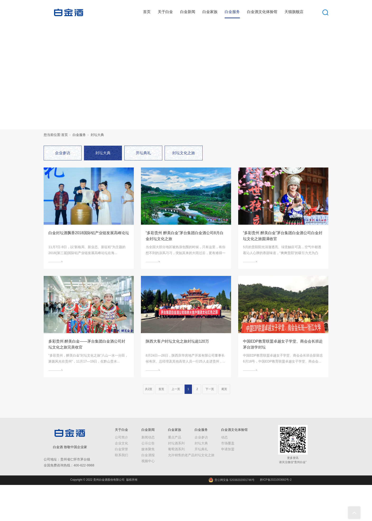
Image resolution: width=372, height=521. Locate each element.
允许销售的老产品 (181, 455)
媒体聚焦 (148, 449)
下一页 (209, 389)
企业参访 (62, 153)
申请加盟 (227, 449)
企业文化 (121, 443)
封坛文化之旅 (183, 153)
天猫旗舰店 (293, 12)
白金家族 (210, 12)
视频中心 (148, 461)
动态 (224, 437)
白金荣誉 (121, 449)
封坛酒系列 (176, 443)
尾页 (224, 389)
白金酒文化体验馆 (262, 12)
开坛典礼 (143, 153)
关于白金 (165, 12)
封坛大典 (97, 135)
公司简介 (121, 437)
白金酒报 (148, 455)
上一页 (176, 389)
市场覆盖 (227, 443)
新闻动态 (148, 437)
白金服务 (232, 12)
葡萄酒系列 (176, 449)
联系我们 (121, 455)
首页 (147, 12)
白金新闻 (187, 12)
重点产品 (174, 437)
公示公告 (148, 443)
